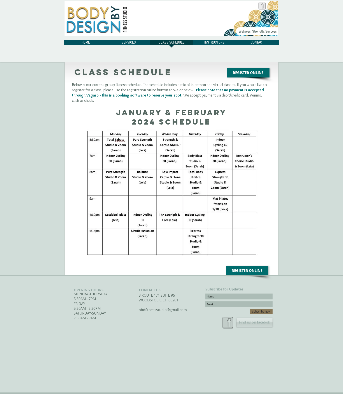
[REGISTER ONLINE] (248, 72)
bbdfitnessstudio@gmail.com (163, 309)
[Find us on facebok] (254, 322)
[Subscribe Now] (261, 311)
